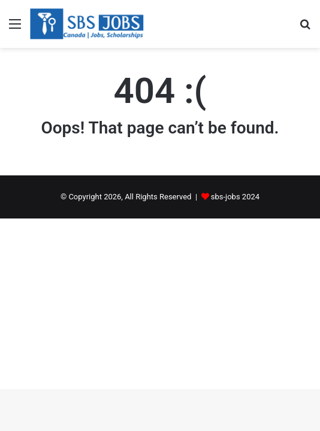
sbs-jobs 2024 (235, 196)
